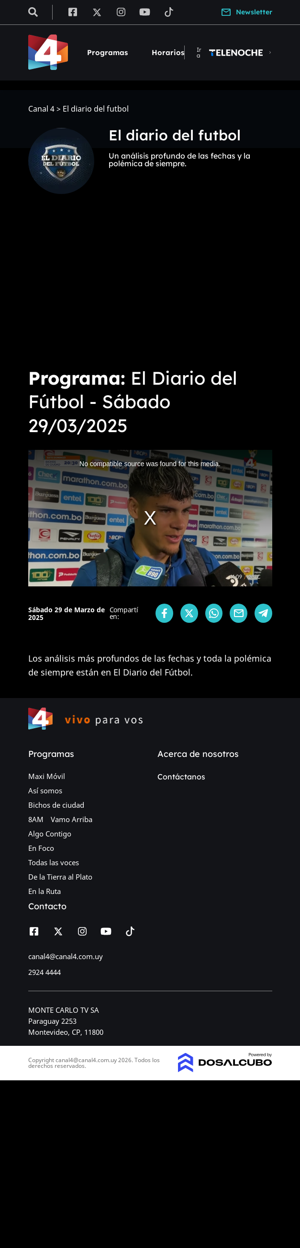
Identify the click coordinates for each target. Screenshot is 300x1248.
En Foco (41, 848)
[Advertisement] (150, 287)
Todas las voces (53, 862)
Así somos (45, 790)
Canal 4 (41, 109)
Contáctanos (181, 776)
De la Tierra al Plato (60, 877)
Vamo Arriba (71, 819)
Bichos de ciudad (56, 805)
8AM (36, 819)
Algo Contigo (49, 833)
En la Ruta (44, 891)
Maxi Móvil (46, 776)
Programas (107, 52)
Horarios (168, 52)
